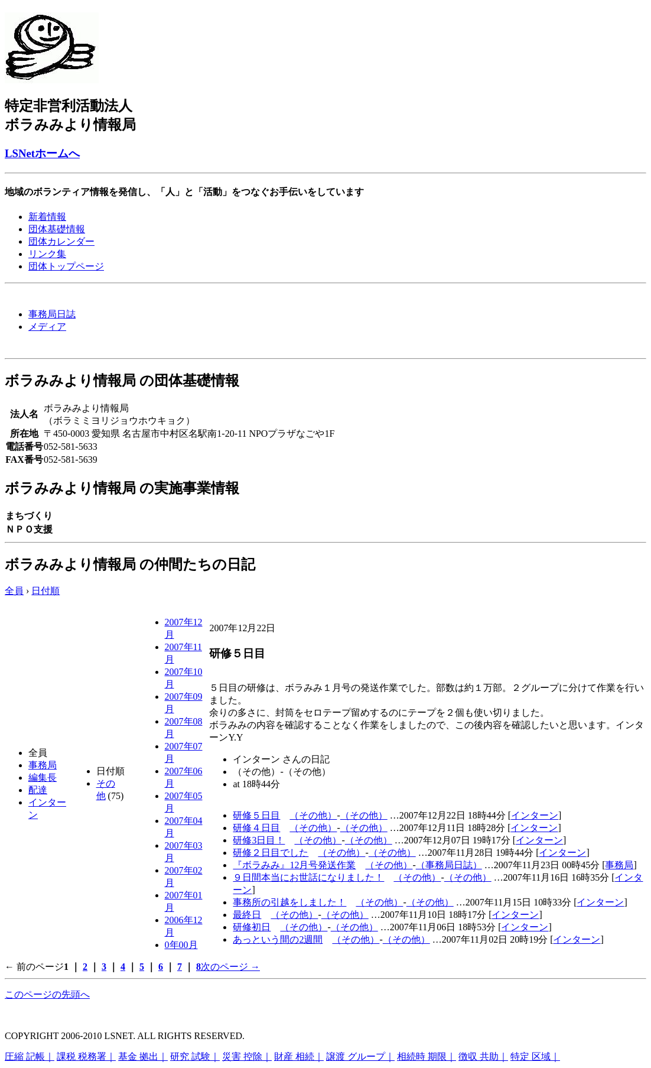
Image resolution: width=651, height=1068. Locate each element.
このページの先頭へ (47, 994)
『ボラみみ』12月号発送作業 (294, 865)
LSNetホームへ (42, 153)
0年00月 (181, 945)
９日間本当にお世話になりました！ (308, 877)
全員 (14, 591)
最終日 (247, 915)
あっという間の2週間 (278, 939)
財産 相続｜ (299, 1056)
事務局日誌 (52, 314)
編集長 (42, 777)
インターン (534, 815)
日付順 (45, 591)
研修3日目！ (259, 840)
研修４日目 (256, 828)
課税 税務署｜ (86, 1056)
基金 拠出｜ (143, 1056)
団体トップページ (66, 266)
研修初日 (252, 927)
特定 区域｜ (535, 1056)
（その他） (313, 815)
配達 (37, 790)
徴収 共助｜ (483, 1056)
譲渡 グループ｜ (360, 1056)
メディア (47, 327)
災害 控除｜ (247, 1056)
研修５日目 (256, 815)
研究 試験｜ (195, 1056)
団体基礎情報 (56, 229)
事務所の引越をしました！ (289, 902)
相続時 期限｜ (426, 1056)
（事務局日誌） (449, 865)
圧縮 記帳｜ (29, 1056)
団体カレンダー (61, 241)
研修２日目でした (270, 853)
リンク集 (47, 254)
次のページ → (230, 967)
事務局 (42, 765)
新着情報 (47, 217)
